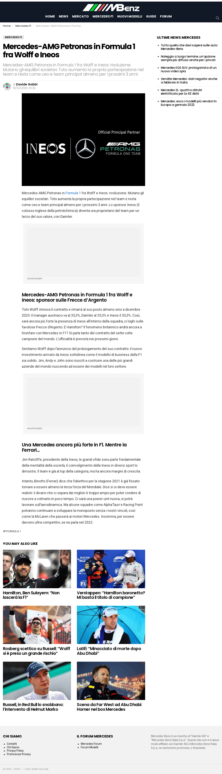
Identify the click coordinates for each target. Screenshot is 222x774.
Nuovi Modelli (129, 16)
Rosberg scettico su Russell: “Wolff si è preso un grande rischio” (36, 651)
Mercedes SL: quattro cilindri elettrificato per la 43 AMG (181, 92)
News (63, 16)
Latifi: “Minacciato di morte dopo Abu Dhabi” (109, 651)
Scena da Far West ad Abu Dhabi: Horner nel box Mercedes (109, 707)
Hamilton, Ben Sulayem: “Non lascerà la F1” (31, 595)
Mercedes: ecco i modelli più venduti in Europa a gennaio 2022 (189, 103)
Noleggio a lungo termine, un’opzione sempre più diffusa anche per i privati (188, 58)
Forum (166, 16)
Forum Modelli (89, 747)
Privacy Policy (15, 750)
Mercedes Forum (91, 743)
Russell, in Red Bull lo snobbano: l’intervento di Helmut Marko (33, 707)
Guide (151, 16)
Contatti (12, 743)
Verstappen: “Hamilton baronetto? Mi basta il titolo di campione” (111, 595)
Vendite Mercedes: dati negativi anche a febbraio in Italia (189, 80)
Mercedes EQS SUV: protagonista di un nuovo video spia (189, 69)
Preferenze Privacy (19, 754)
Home (50, 16)
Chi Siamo (13, 747)
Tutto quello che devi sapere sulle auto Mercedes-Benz (189, 47)
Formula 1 (73, 193)
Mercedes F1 (103, 16)
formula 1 (13, 531)
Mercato (80, 16)
